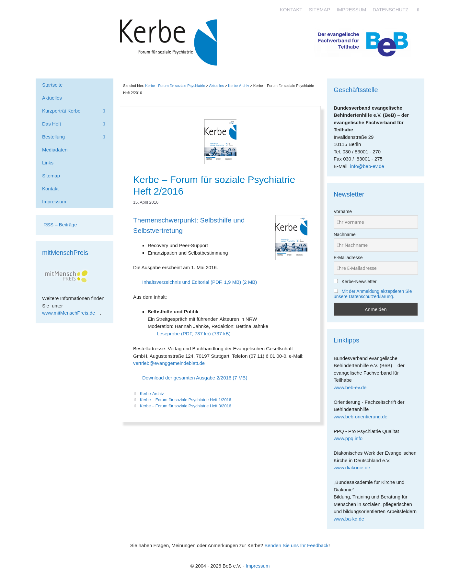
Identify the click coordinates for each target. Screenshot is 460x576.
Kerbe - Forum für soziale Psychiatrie (175, 86)
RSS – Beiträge (59, 224)
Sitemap (319, 9)
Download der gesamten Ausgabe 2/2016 (186, 377)
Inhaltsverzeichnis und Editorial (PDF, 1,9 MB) (191, 282)
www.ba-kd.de (351, 519)
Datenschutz (390, 9)
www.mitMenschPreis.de (71, 313)
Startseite (52, 85)
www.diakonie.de (354, 467)
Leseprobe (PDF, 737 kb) (184, 333)
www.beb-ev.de (352, 387)
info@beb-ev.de (367, 166)
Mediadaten (54, 149)
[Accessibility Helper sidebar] (452, 8)
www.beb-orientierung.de (363, 416)
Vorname (343, 211)
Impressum (351, 9)
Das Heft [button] (77, 123)
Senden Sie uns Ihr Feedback (296, 545)
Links (47, 162)
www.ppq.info (350, 438)
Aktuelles (216, 86)
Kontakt (291, 9)
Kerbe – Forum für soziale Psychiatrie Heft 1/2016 (185, 399)
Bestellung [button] (77, 136)
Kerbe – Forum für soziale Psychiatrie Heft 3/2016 (185, 405)
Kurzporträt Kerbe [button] (77, 110)
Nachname (345, 234)
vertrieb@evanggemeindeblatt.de (169, 363)
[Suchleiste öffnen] (418, 9)
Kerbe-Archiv (152, 393)
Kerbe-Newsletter (355, 281)
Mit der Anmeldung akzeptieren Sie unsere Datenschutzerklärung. (373, 294)
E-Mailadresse (348, 257)
